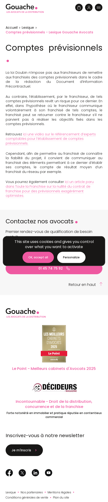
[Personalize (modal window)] (71, 257)
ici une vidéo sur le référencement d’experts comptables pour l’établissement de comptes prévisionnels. (51, 139)
